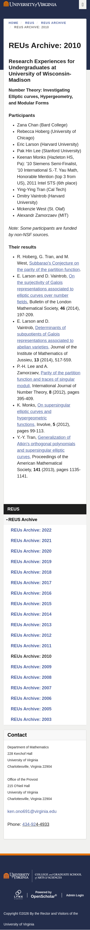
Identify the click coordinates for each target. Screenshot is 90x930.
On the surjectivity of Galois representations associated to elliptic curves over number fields (46, 289)
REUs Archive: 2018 (31, 572)
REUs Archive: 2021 (31, 540)
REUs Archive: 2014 (31, 614)
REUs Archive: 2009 (31, 666)
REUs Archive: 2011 (31, 645)
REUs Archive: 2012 (31, 635)
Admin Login (75, 895)
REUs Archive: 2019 (31, 561)
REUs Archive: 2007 (31, 687)
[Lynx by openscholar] (22, 895)
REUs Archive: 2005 (31, 709)
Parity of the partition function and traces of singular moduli (48, 379)
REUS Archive (53, 23)
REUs (29, 23)
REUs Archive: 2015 (31, 603)
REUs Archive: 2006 (31, 698)
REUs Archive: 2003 (31, 719)
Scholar (43, 894)
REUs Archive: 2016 (31, 593)
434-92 (29, 824)
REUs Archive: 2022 (31, 530)
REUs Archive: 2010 (31, 656)
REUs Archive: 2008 (31, 677)
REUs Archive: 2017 (31, 582)
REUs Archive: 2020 (31, 551)
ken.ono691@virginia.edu (31, 811)
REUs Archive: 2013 (31, 624)
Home (13, 23)
